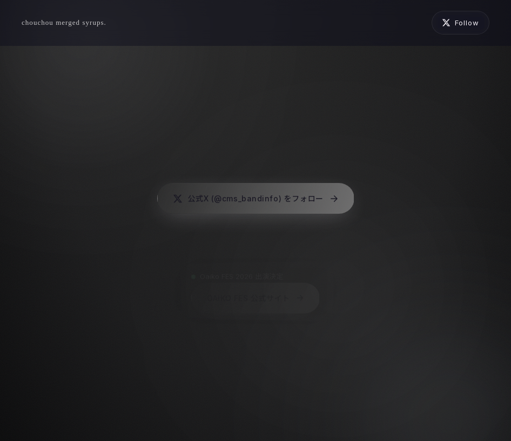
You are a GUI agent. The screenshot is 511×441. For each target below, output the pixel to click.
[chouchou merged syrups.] (64, 23)
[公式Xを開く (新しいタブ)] (460, 23)
